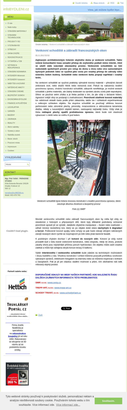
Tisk (122, 3)
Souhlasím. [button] (108, 401)
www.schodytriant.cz (70, 293)
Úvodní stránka (41, 44)
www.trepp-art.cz (62, 287)
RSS (112, 3)
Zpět (40, 315)
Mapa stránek (99, 3)
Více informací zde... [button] (68, 404)
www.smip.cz (54, 282)
